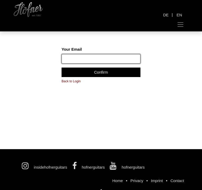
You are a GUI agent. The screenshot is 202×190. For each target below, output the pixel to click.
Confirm (101, 72)
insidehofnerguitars (45, 167)
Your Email (72, 49)
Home (117, 180)
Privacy (136, 180)
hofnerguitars (89, 167)
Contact (177, 180)
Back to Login (71, 81)
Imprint (157, 180)
